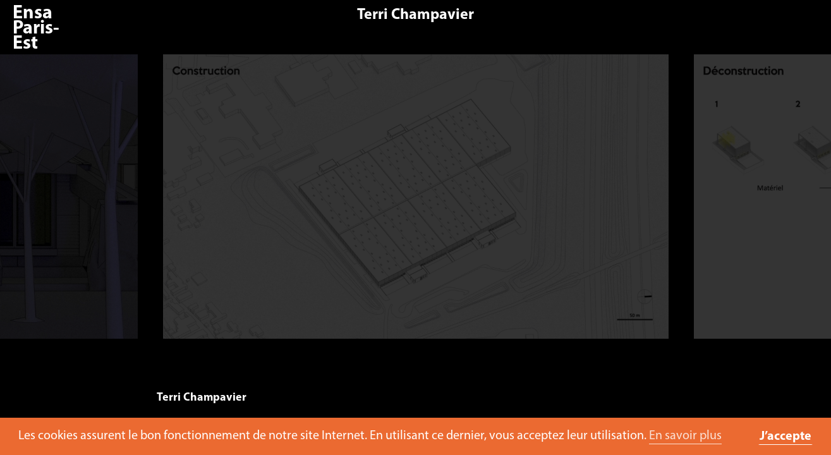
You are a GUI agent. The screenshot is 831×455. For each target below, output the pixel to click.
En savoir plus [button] (685, 436)
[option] (421, 202)
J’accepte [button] (785, 436)
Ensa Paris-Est (36, 29)
